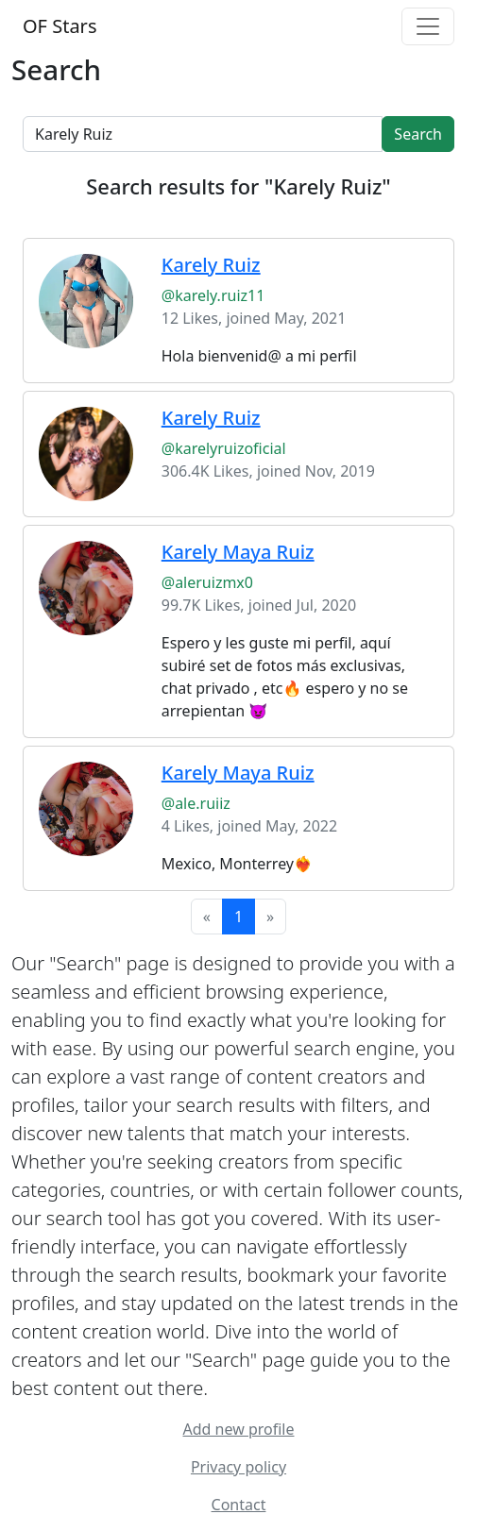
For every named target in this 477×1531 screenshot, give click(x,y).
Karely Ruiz (211, 265)
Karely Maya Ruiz (238, 551)
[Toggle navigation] (427, 26)
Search (418, 134)
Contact (239, 1504)
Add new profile (239, 1429)
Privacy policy (238, 1466)
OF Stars (59, 26)
